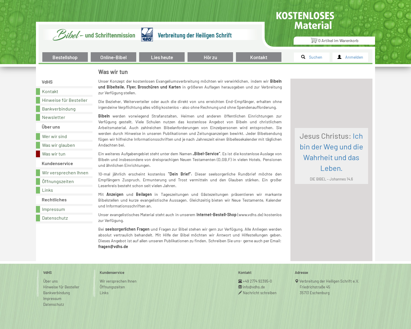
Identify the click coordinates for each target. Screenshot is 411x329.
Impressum (53, 209)
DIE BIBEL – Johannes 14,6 (331, 179)
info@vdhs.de (254, 287)
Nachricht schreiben (260, 292)
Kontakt (258, 57)
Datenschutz (55, 217)
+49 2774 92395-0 (257, 281)
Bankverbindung (59, 108)
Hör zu (210, 57)
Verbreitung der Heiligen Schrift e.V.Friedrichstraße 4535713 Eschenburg (329, 287)
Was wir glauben (58, 145)
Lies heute (162, 57)
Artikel (334, 40)
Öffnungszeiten (58, 181)
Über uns (50, 281)
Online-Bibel (113, 57)
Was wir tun (54, 153)
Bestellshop (65, 57)
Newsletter (53, 117)
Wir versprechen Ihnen (65, 172)
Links (47, 190)
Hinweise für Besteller (65, 100)
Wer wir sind (54, 136)
